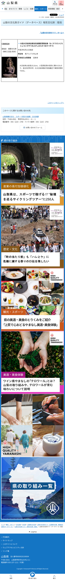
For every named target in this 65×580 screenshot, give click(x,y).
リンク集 (6, 551)
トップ (3, 525)
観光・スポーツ (10, 525)
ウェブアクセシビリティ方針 (13, 547)
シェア (61, 15)
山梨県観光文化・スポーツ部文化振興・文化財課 (21, 116)
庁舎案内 (6, 537)
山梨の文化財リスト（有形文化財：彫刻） (26, 527)
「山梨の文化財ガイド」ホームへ (51, 32)
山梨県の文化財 (31, 525)
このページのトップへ (56, 102)
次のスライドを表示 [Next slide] (62, 8)
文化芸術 (18, 525)
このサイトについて (10, 544)
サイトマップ (8, 540)
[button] (55, 3)
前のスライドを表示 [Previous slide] (2, 8)
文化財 (24, 525)
